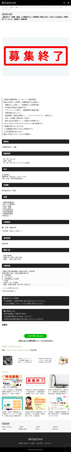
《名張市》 (5, 14)
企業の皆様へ (40, 443)
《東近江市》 (55, 427)
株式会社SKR (35, 439)
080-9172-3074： (24, 350)
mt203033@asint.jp (15, 346)
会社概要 (20, 443)
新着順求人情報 (22, 429)
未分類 (37, 429)
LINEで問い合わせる (35, 336)
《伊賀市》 (21, 427)
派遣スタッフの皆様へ (29, 443)
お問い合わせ (48, 443)
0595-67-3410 (11, 350)
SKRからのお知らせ (7, 427)
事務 (10, 14)
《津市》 (4, 429)
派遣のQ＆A (55, 429)
